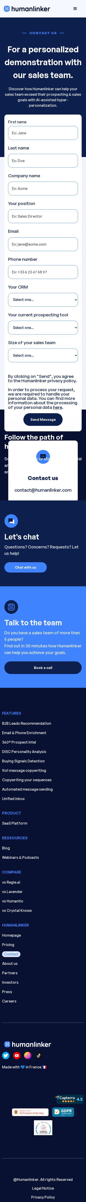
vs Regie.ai (11, 882)
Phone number (22, 259)
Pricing (8, 944)
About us (10, 963)
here (57, 407)
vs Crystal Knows (17, 910)
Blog (6, 848)
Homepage (11, 935)
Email (13, 231)
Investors (10, 982)
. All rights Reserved (43, 1184)
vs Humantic (12, 901)
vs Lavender (12, 891)
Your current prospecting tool (38, 315)
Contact (11, 954)
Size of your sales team (31, 342)
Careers (9, 1001)
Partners (10, 973)
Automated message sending (27, 789)
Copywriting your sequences (27, 780)
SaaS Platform (14, 823)
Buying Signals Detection (23, 761)
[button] (75, 9)
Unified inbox (13, 798)
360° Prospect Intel (19, 742)
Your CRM (18, 287)
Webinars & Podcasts (20, 857)
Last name (18, 148)
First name (17, 122)
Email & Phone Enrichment (24, 732)
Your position (21, 203)
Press (7, 991)
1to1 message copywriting (24, 770)
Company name (24, 176)
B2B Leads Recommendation (26, 723)
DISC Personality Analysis (24, 751)
